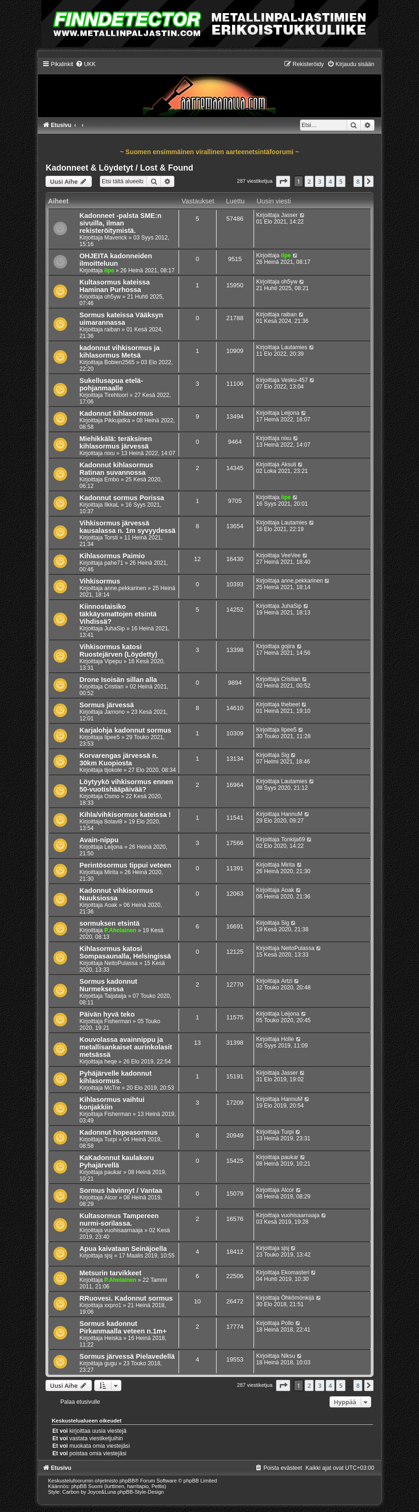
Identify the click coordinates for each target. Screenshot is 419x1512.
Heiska (113, 1338)
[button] (283, 181)
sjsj (108, 1255)
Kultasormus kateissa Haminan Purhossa (114, 285)
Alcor (111, 1197)
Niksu (288, 1356)
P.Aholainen (120, 930)
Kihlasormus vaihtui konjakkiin (111, 1103)
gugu (111, 1363)
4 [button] (330, 181)
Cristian (114, 686)
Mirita (112, 872)
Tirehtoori (116, 395)
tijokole (113, 770)
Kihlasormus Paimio (112, 556)
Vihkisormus (99, 581)
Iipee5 (112, 737)
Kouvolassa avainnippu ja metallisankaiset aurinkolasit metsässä (125, 1047)
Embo (112, 479)
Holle (287, 1039)
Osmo (112, 796)
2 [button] (309, 181)
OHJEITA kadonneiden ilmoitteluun (115, 259)
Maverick (116, 237)
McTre (112, 1088)
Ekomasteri (295, 1272)
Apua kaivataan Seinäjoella (122, 1248)
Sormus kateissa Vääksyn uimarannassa (121, 318)
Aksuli (288, 464)
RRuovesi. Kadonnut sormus (125, 1298)
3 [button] (319, 181)
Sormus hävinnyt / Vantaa (120, 1190)
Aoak (111, 905)
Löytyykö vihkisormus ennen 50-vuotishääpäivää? (126, 785)
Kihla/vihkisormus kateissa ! (125, 814)
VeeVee (291, 555)
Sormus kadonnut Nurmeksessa (108, 985)
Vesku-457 (294, 380)
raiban (112, 329)
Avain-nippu (98, 840)
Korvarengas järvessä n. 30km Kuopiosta (118, 759)
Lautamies (294, 347)
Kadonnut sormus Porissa (121, 498)
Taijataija (116, 996)
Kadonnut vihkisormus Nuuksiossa (116, 894)
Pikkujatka (117, 420)
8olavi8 (113, 821)
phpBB (127, 1480)
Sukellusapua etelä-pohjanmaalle (111, 384)
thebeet (290, 704)
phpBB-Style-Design (140, 1492)
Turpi (111, 1139)
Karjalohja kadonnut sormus (125, 730)
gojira (288, 646)
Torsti (111, 537)
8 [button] (357, 181)
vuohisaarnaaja (124, 1230)
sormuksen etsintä (109, 923)
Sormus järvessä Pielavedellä (126, 1356)
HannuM (292, 814)
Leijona (290, 413)
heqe (111, 1061)
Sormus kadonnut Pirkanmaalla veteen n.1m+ (122, 1327)
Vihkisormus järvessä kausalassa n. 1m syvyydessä (127, 526)
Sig (285, 755)
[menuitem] (85, 64)
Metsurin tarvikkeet (110, 1273)
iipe (109, 270)
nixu (110, 453)
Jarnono (115, 712)
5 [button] (340, 181)
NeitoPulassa (121, 963)
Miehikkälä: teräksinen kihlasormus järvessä (115, 442)
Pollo (287, 1323)
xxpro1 (113, 1305)
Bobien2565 (120, 362)
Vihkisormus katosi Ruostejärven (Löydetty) (118, 650)
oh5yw (113, 296)
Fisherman (118, 1021)
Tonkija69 (293, 839)
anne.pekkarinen (125, 588)
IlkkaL (112, 505)
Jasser (289, 215)
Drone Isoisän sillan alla (118, 679)
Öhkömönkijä (297, 1298)
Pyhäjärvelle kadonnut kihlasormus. (115, 1077)
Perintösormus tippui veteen (125, 865)
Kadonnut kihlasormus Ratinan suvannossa (116, 468)
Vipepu (113, 661)
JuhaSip (115, 628)
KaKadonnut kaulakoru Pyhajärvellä (116, 1161)
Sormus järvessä (106, 705)
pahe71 (114, 563)
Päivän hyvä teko (107, 1014)
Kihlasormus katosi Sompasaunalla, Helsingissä (125, 952)
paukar (113, 1172)
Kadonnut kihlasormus (116, 413)
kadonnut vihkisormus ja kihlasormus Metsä (119, 351)
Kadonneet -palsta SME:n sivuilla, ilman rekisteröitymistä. (120, 223)
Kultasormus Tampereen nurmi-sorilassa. (118, 1219)
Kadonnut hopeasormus (118, 1132)
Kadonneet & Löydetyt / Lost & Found (119, 167)
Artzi (286, 981)
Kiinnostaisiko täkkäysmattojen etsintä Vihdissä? (118, 614)
